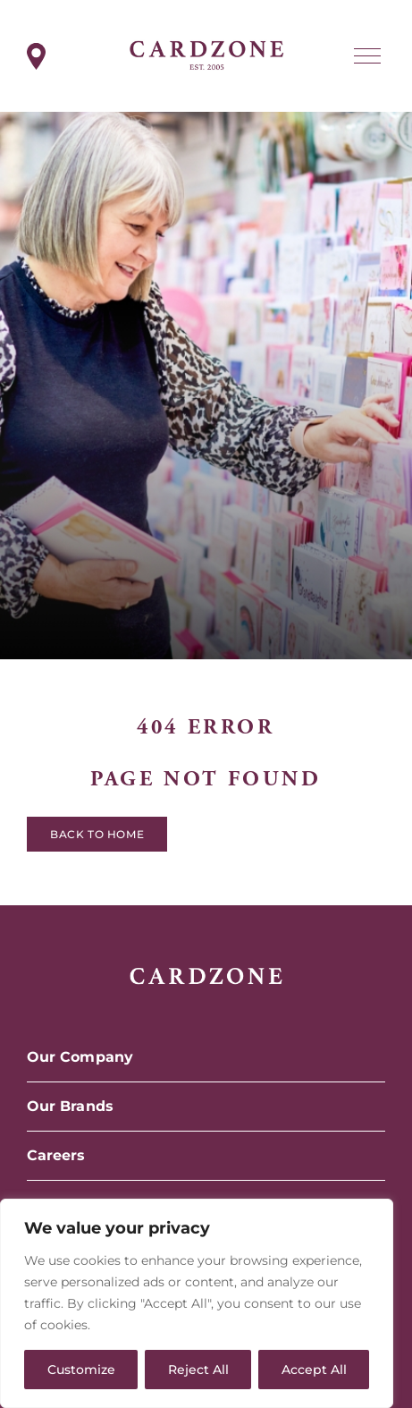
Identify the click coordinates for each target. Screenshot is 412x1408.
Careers (56, 1155)
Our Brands (70, 1106)
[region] (196, 1303)
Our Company (80, 1056)
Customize (81, 1369)
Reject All (198, 1369)
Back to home (97, 837)
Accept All (314, 1369)
